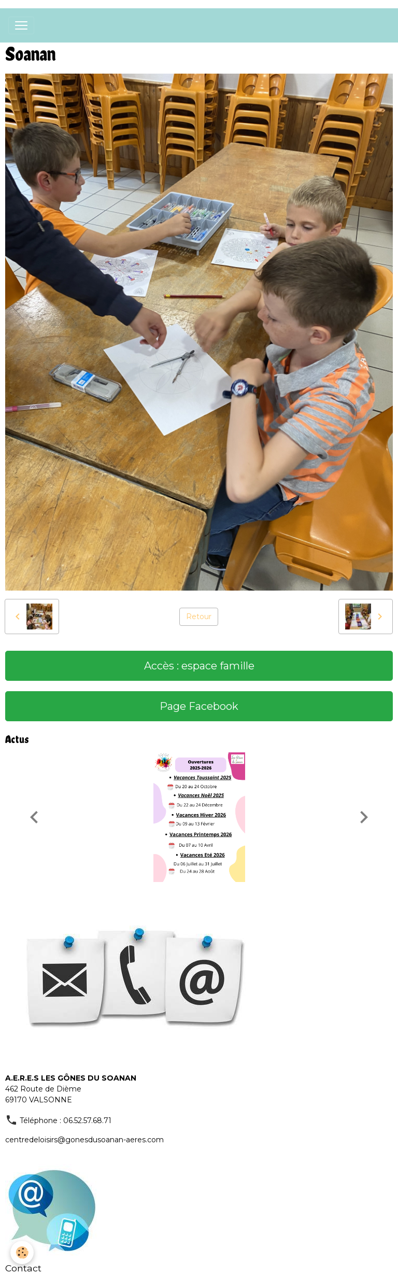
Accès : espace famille (199, 666)
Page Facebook (199, 706)
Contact (23, 1268)
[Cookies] (22, 1252)
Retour (198, 616)
